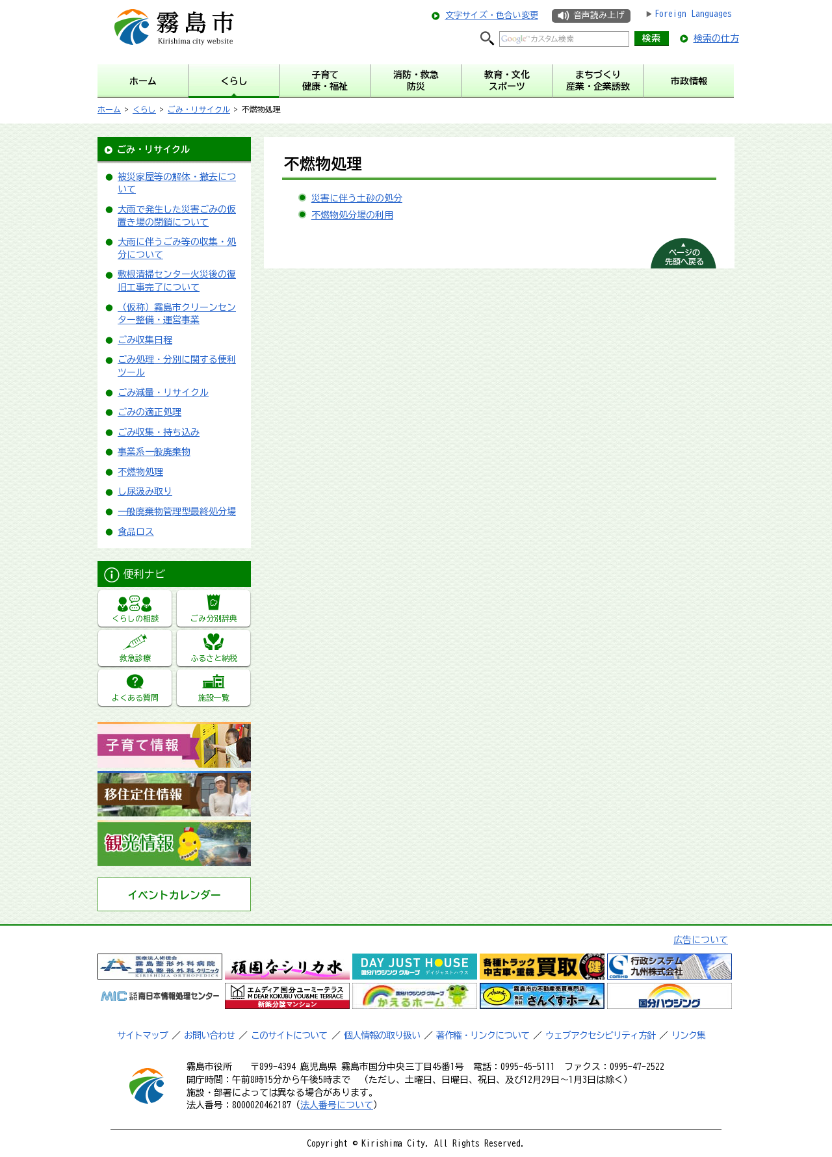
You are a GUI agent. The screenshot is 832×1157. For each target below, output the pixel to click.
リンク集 (688, 1035)
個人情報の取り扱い (382, 1035)
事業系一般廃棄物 (154, 451)
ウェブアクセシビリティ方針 (600, 1035)
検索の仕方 (716, 38)
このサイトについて (289, 1035)
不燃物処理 (140, 471)
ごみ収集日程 (145, 339)
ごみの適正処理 (149, 412)
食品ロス (136, 531)
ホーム (109, 109)
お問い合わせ (209, 1035)
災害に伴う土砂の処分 (356, 198)
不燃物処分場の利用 (352, 215)
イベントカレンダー (174, 895)
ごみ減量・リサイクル (163, 392)
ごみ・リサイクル (199, 109)
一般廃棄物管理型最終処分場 (177, 511)
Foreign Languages (693, 13)
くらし (144, 109)
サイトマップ (142, 1035)
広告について (700, 939)
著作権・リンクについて (482, 1035)
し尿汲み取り (145, 491)
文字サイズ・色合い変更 (491, 15)
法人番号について (336, 1105)
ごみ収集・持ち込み (159, 432)
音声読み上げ (598, 15)
